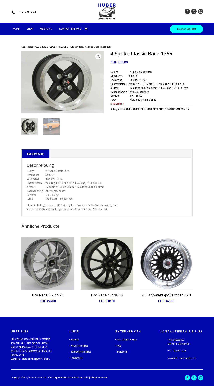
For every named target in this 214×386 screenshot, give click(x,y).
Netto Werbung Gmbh (78, 377)
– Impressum (121, 351)
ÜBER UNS (46, 28)
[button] (98, 56)
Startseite (27, 46)
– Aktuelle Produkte (78, 345)
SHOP (30, 28)
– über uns (74, 339)
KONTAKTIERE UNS (70, 28)
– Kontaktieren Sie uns (126, 339)
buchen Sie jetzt (186, 29)
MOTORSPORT (155, 109)
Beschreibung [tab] (35, 153)
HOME (16, 28)
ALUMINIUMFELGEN (46, 46)
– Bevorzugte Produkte (80, 351)
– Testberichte (76, 357)
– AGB (118, 345)
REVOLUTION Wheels (71, 46)
